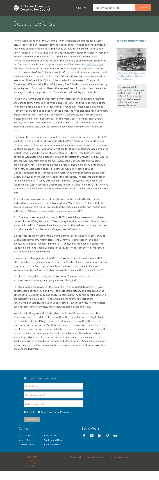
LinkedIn (99, 445)
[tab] (9, 20)
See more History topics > (131, 50)
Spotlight (30, 421)
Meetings (114, 20)
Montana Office (26, 453)
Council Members (52, 453)
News (30, 20)
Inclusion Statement (118, 466)
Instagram (92, 445)
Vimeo (107, 445)
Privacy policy (77, 466)
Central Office (26, 445)
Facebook (84, 445)
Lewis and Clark (94, 73)
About (12, 20)
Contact (82, 8)
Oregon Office (51, 445)
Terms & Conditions (96, 466)
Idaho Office (25, 449)
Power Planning (87, 20)
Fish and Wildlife (55, 20)
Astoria (35, 62)
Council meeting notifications (54, 421)
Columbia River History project (131, 99)
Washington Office (53, 449)
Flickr (115, 445)
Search (143, 7)
